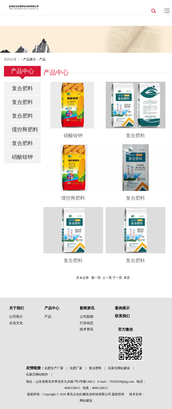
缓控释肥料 (25, 129)
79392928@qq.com (121, 381)
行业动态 (86, 323)
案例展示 (122, 308)
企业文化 (16, 323)
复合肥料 (22, 88)
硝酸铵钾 (22, 157)
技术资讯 (86, 329)
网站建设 (86, 400)
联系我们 (122, 316)
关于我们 (16, 308)
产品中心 (51, 308)
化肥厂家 (76, 368)
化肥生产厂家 (53, 368)
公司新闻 (86, 317)
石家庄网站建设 (119, 368)
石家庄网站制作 (37, 374)
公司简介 (16, 317)
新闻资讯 (87, 308)
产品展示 (29, 59)
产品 (42, 59)
